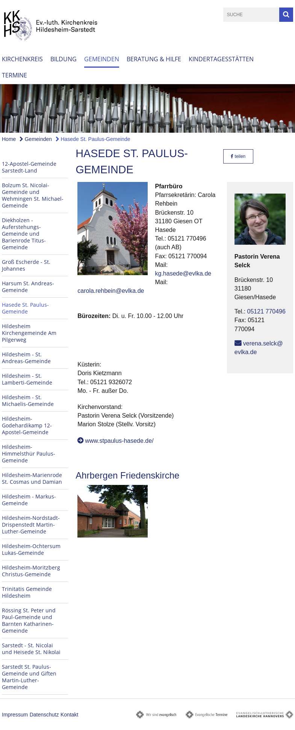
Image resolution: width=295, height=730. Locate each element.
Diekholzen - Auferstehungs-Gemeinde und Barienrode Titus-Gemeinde (24, 234)
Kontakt (69, 715)
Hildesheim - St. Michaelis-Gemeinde (28, 400)
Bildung (63, 59)
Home (9, 139)
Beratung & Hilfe (154, 59)
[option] (147, 108)
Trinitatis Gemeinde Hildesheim (27, 592)
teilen (238, 156)
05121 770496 (266, 311)
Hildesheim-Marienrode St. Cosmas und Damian (32, 478)
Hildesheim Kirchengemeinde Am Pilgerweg (29, 333)
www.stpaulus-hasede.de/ (119, 441)
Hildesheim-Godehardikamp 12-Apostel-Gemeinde (27, 425)
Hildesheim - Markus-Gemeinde (29, 500)
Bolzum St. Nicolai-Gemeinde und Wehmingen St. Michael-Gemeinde (33, 195)
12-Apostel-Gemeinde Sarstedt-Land (29, 167)
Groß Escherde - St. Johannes (26, 265)
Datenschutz (44, 715)
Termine (14, 75)
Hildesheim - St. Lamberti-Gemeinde (27, 379)
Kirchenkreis (22, 59)
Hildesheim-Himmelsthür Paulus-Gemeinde (28, 453)
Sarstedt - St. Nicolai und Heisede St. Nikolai (31, 649)
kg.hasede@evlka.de (183, 273)
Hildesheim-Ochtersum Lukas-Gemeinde (31, 549)
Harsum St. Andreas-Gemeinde (28, 287)
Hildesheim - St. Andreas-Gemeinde (26, 358)
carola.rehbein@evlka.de (110, 291)
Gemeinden (101, 59)
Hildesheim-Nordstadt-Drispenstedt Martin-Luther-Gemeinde (31, 524)
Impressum (15, 715)
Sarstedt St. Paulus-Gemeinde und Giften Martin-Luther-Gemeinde (29, 677)
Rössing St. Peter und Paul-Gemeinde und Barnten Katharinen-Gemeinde (29, 620)
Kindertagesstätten (221, 59)
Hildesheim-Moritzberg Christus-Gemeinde (31, 571)
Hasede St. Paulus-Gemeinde (93, 139)
